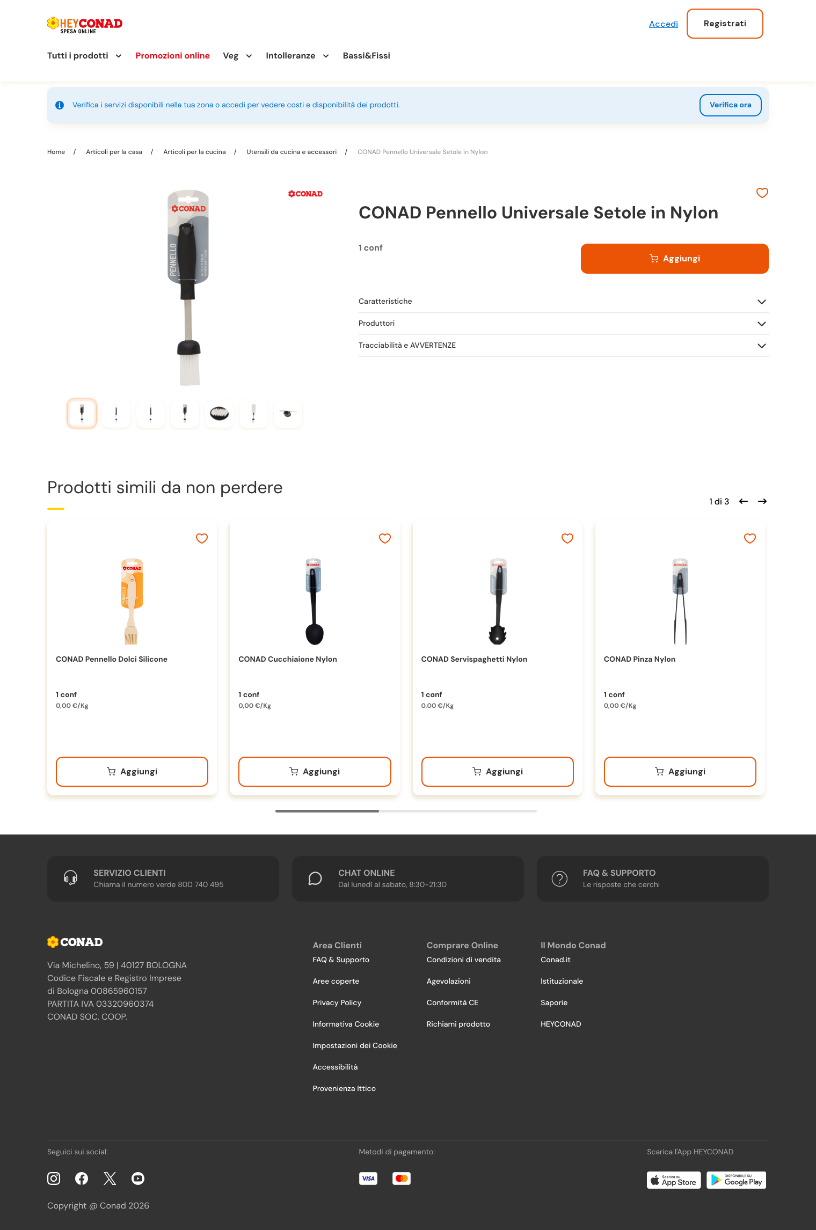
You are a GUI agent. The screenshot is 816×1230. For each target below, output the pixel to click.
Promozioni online (173, 55)
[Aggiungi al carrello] (675, 259)
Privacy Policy (336, 1003)
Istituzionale (562, 981)
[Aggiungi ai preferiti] (762, 194)
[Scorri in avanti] (760, 500)
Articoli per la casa (114, 152)
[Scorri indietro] (742, 500)
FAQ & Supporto (340, 960)
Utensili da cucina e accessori (292, 152)
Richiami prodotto (458, 1024)
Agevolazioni (449, 981)
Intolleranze (291, 55)
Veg (230, 55)
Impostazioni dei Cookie (354, 1046)
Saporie (554, 1003)
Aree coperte (335, 981)
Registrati (725, 23)
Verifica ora (731, 105)
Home (57, 152)
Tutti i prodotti (77, 55)
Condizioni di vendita (464, 960)
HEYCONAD (561, 1024)
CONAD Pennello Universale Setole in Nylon (421, 152)
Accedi (663, 24)
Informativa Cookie (345, 1024)
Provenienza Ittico (344, 1089)
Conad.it (556, 960)
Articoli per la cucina (194, 152)
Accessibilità (335, 1067)
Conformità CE (452, 1003)
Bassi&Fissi (366, 55)
